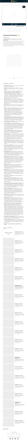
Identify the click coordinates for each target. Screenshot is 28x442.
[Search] (24, 1)
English (12, 432)
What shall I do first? (7, 98)
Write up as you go (7, 156)
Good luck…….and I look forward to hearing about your (13, 223)
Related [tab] (5, 227)
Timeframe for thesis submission (9, 216)
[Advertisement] (14, 30)
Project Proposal (6, 104)
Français (15, 432)
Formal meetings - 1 (7, 133)
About (8, 433)
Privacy (11, 433)
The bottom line (6, 197)
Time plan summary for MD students (10, 177)
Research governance (7, 151)
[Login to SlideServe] (27, 1)
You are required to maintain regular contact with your (13, 130)
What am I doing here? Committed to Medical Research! (13, 203)
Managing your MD (7, 85)
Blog (16, 433)
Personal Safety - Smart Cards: (9, 194)
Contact (19, 433)
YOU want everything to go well (9, 219)
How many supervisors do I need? (9, 121)
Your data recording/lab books (9, 145)
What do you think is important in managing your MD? (13, 91)
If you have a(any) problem (8, 188)
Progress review (6, 164)
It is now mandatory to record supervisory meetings (12, 123)
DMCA (14, 433)
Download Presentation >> (20, 26)
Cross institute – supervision (8, 175)
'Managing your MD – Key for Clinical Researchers (12, 92)
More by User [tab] (10, 227)
